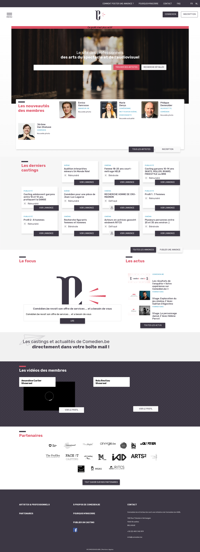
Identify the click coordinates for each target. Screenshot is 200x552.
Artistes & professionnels (34, 505)
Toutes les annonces (143, 250)
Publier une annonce (170, 250)
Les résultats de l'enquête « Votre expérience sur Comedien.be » (162, 285)
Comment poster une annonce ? (118, 4)
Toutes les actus (153, 325)
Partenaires (26, 513)
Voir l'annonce (87, 182)
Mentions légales (107, 549)
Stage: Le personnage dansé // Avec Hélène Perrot (164, 316)
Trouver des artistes (126, 67)
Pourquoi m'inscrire (148, 4)
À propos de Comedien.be (86, 505)
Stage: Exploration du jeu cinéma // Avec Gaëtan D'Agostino (164, 301)
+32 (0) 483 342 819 (135, 531)
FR (191, 4)
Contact (167, 4)
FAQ (178, 4)
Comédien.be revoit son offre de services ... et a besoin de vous (72, 308)
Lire (72, 321)
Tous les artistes (141, 149)
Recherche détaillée (154, 67)
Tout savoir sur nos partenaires (101, 482)
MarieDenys (122, 104)
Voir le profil (71, 410)
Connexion (170, 14)
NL (197, 4)
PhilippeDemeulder (166, 104)
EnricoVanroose (83, 104)
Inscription (189, 14)
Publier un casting (83, 522)
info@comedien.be (134, 537)
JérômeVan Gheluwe (44, 125)
